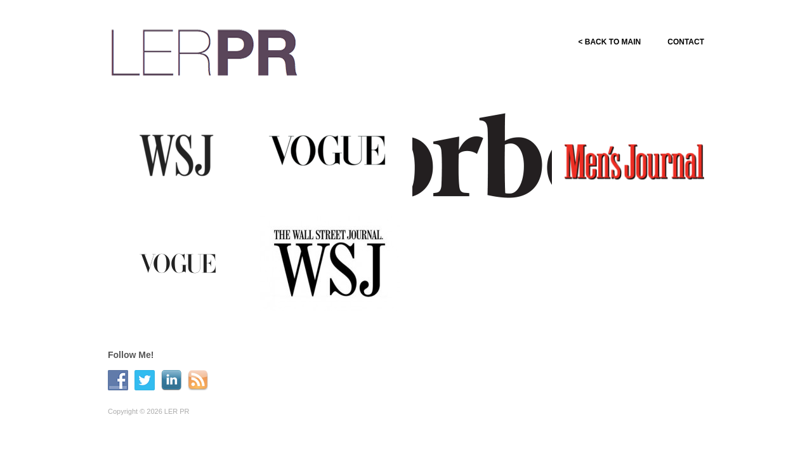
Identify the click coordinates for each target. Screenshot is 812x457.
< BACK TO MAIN (609, 42)
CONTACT (685, 42)
